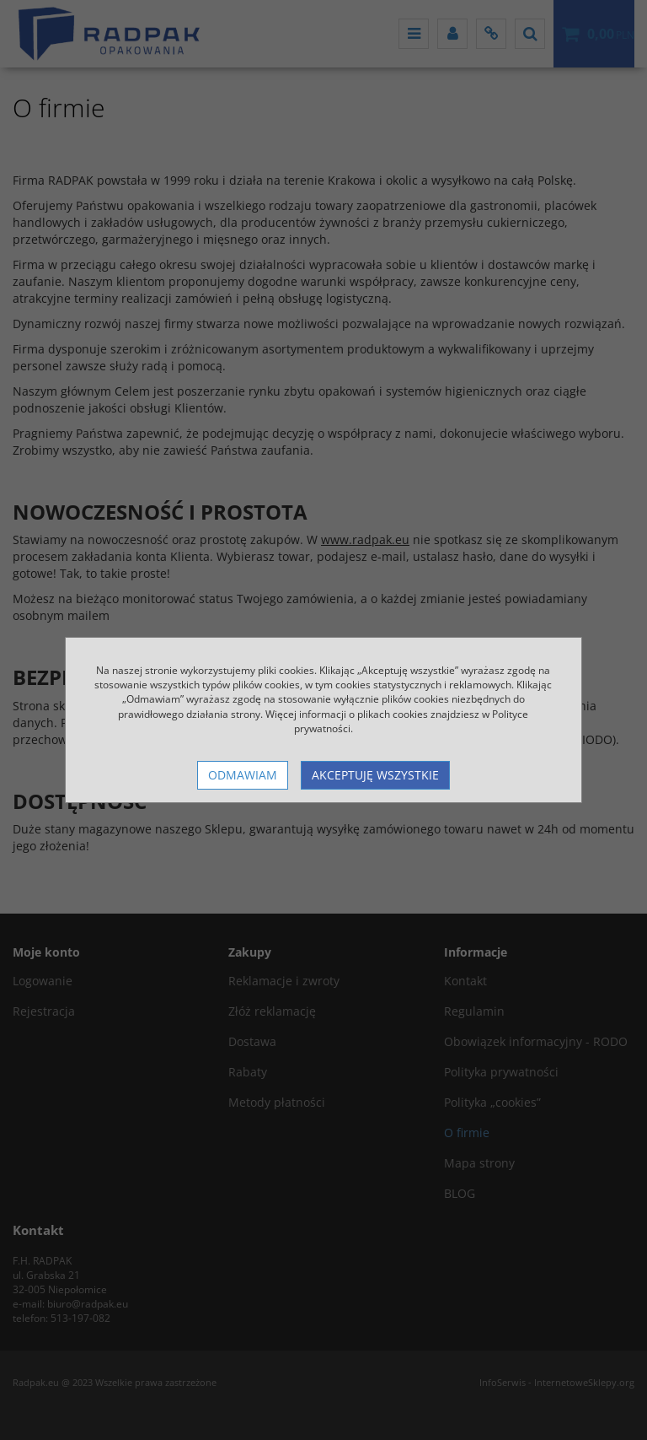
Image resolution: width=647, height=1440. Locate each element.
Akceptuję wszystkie (375, 775)
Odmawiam (242, 775)
